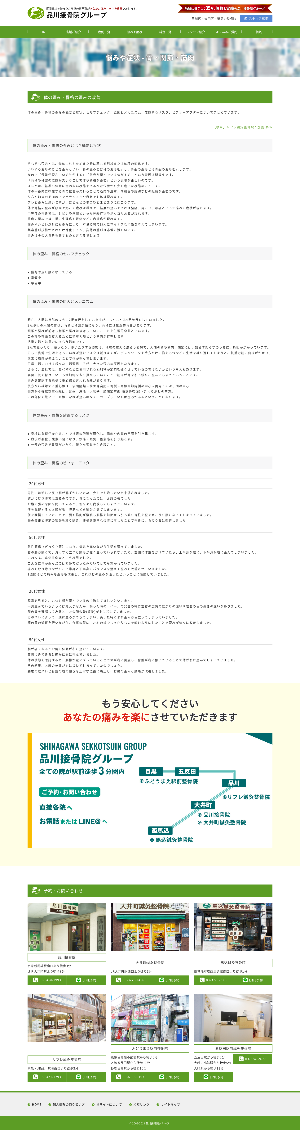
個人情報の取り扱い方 (69, 1104)
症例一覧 (104, 31)
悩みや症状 (134, 31)
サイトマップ (170, 1104)
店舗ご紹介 (73, 31)
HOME (42, 31)
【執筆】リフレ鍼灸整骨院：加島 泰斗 (242, 127)
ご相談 (257, 31)
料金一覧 (165, 31)
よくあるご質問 (226, 31)
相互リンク (141, 1104)
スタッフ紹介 (196, 31)
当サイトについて (109, 1104)
